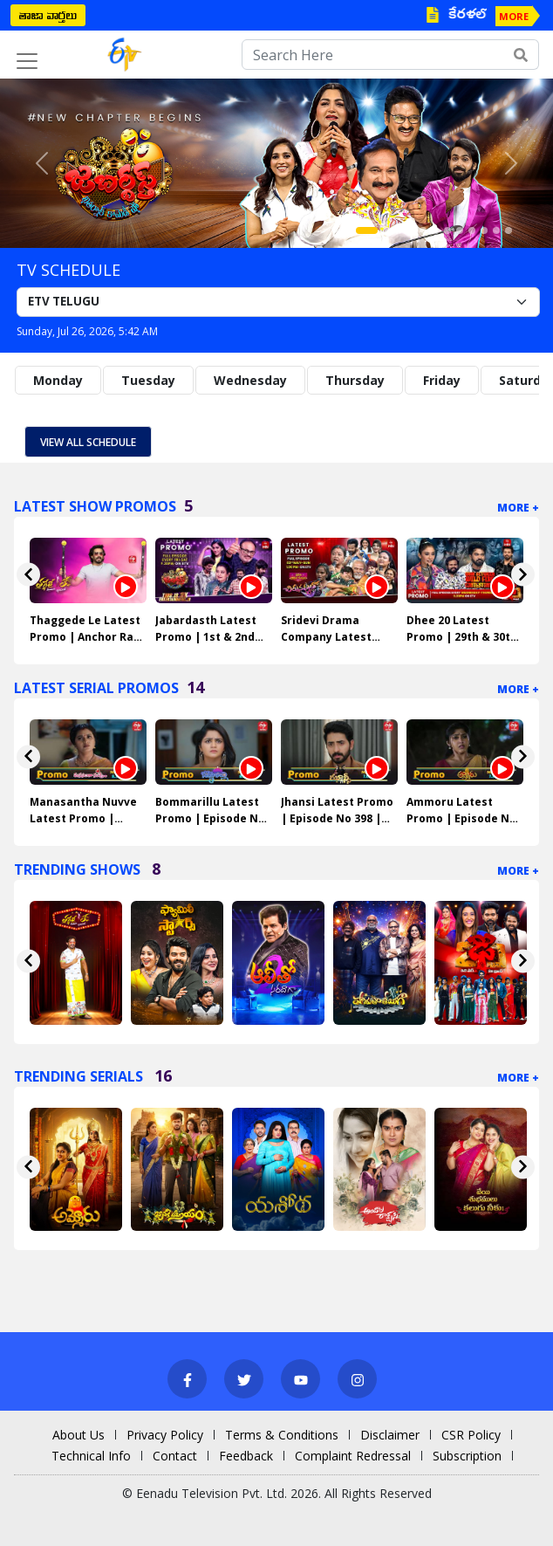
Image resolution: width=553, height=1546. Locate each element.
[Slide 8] (459, 230)
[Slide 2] (386, 230)
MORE (514, 16)
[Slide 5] (423, 230)
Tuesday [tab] (148, 380)
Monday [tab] (58, 380)
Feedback (246, 1455)
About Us (78, 1434)
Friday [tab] (442, 380)
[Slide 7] (447, 230)
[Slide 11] (496, 230)
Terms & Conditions (281, 1434)
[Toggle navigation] (27, 61)
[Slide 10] (484, 230)
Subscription (467, 1455)
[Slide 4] (410, 230)
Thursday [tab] (355, 380)
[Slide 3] (398, 230)
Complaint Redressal (353, 1455)
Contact (175, 1455)
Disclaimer (390, 1434)
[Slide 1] (367, 230)
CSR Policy (471, 1434)
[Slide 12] (508, 230)
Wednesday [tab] (250, 380)
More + (518, 507)
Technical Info (91, 1455)
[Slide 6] (435, 230)
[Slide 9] (471, 230)
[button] (41, 163)
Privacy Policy (164, 1434)
